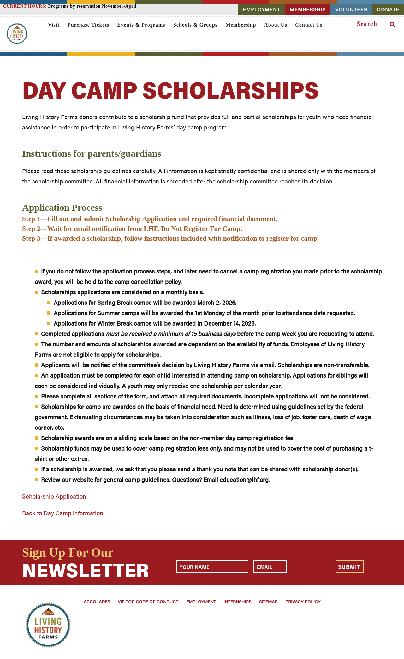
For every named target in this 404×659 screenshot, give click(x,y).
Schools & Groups (195, 24)
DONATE (388, 9)
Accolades (97, 601)
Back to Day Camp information (62, 513)
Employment (201, 601)
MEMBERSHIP (308, 9)
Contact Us (308, 24)
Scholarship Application (54, 496)
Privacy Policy (302, 601)
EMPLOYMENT (261, 9)
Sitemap (268, 601)
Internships (237, 601)
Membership (241, 24)
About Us (275, 24)
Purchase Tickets (88, 24)
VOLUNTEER (351, 9)
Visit (53, 24)
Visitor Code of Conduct (148, 601)
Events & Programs (141, 24)
